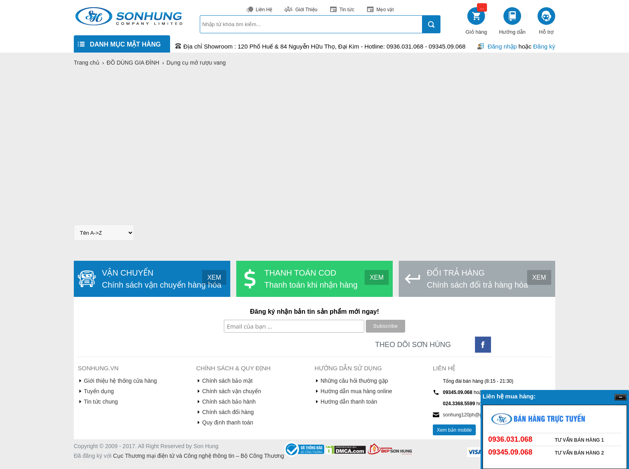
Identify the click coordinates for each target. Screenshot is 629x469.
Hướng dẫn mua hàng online (356, 391)
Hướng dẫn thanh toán (349, 401)
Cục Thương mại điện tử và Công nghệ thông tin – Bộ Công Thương (198, 456)
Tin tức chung (101, 401)
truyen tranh (133, 464)
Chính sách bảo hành (229, 401)
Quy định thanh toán (227, 422)
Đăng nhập (502, 46)
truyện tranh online (161, 464)
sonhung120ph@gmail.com (472, 415)
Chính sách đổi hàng (228, 412)
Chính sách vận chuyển (231, 391)
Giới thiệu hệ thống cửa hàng (120, 381)
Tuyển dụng (99, 391)
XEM (214, 277)
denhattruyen (85, 464)
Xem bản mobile (454, 430)
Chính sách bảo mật (227, 381)
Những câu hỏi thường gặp (354, 381)
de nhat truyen (110, 464)
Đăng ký (544, 46)
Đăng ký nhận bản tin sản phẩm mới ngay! (314, 311)
